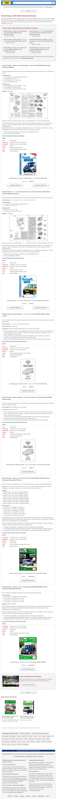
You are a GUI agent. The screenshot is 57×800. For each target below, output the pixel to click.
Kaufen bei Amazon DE (41, 185)
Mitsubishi (13, 741)
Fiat (52, 736)
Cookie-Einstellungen (19, 756)
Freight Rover (19, 739)
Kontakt (23, 754)
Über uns (14, 754)
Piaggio (38, 741)
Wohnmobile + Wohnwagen (9, 736)
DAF (40, 736)
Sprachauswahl (8, 754)
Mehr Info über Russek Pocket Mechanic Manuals (14, 341)
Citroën (35, 736)
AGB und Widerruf (33, 754)
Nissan (19, 741)
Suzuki (9, 744)
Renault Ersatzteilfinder (27, 58)
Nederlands (41, 796)
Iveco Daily (37, 739)
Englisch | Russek (14, 41)
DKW (44, 736)
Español (22, 796)
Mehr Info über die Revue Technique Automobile (14, 532)
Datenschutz (42, 754)
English (16, 796)
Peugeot (33, 741)
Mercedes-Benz (6, 741)
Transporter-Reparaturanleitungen (40, 733)
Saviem (4, 744)
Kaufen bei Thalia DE (15, 185)
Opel (28, 741)
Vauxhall (19, 744)
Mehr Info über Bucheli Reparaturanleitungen (13, 135)
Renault (28, 11)
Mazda (48, 739)
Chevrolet (30, 736)
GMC (25, 739)
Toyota (13, 744)
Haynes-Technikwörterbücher (20, 779)
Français (28, 796)
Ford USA (12, 739)
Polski (47, 796)
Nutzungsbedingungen (31, 756)
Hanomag (30, 739)
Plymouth (43, 741)
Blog (19, 754)
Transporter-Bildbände (24, 733)
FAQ (27, 754)
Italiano (34, 796)
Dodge (48, 736)
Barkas (19, 736)
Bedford (24, 736)
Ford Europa (5, 739)
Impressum (40, 756)
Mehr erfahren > (49, 7)
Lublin (43, 739)
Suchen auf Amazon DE (28, 684)
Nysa (24, 741)
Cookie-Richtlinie (50, 754)
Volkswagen (25, 744)
